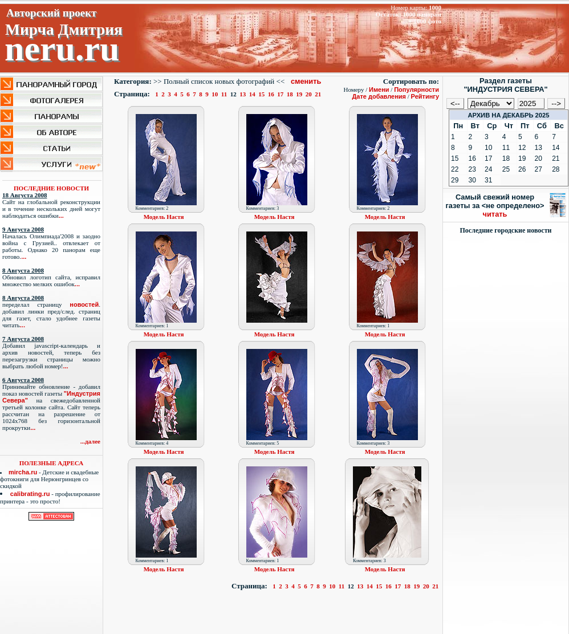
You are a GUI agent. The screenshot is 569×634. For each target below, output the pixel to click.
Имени (379, 89)
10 (215, 94)
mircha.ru (23, 472)
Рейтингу (425, 96)
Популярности (416, 89)
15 (262, 94)
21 (318, 94)
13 (243, 94)
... (61, 215)
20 (309, 94)
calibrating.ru (30, 493)
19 (299, 94)
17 (281, 94)
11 (224, 94)
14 (252, 94)
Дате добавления (379, 96)
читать (495, 214)
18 (290, 94)
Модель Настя (164, 216)
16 (271, 94)
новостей (84, 304)
